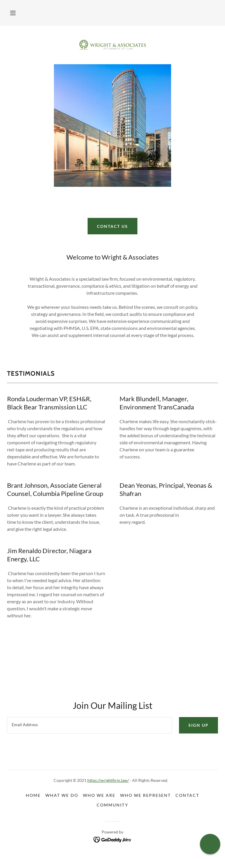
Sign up (198, 725)
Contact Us (112, 226)
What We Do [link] (61, 795)
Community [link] (112, 804)
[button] (13, 13)
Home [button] (33, 795)
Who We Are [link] (99, 795)
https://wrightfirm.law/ (108, 780)
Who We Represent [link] (145, 795)
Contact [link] (187, 795)
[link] (112, 44)
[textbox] (89, 725)
